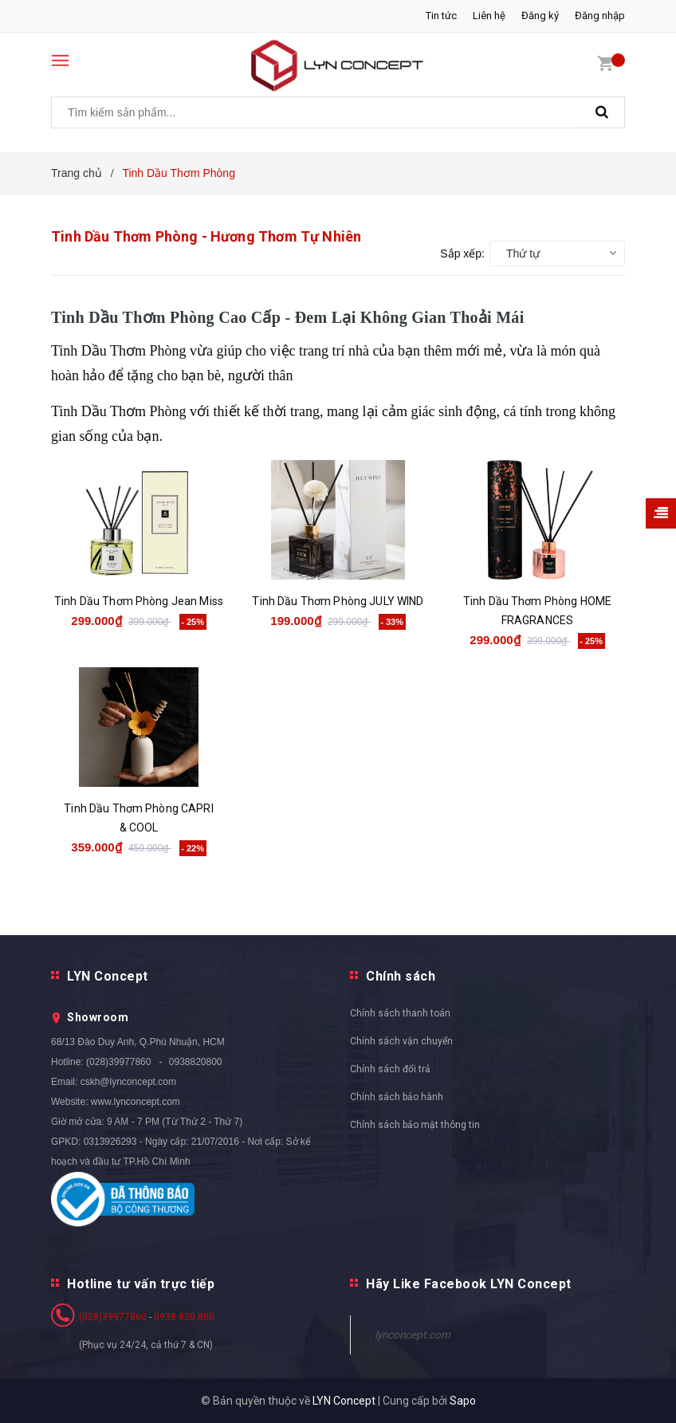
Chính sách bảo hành (396, 1097)
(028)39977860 (118, 1061)
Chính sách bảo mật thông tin (415, 1124)
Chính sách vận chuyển (401, 1041)
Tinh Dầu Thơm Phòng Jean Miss (138, 601)
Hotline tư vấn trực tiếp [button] (140, 1283)
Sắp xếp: (462, 253)
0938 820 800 (184, 1317)
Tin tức (441, 16)
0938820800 (195, 1061)
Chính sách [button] (400, 976)
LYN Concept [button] (107, 976)
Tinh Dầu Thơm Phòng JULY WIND (337, 601)
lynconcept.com (412, 1334)
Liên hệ (489, 16)
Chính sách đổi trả (390, 1069)
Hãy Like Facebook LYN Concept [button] (469, 1283)
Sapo (463, 1400)
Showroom (97, 1017)
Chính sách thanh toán (400, 1013)
